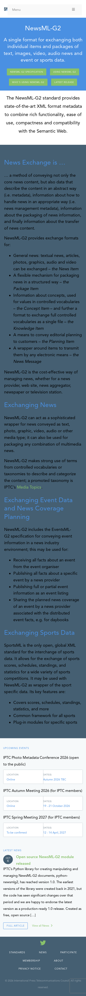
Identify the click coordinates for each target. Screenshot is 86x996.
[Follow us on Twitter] (43, 943)
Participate (68, 952)
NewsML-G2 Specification (26, 72)
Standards (17, 952)
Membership (31, 960)
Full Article (16, 925)
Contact (61, 968)
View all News (40, 925)
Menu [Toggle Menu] (43, 10)
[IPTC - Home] (6, 9)
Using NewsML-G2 (64, 72)
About (58, 960)
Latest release (64, 82)
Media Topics (29, 487)
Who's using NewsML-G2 (28, 82)
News (43, 952)
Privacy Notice (30, 968)
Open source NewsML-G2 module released (45, 860)
